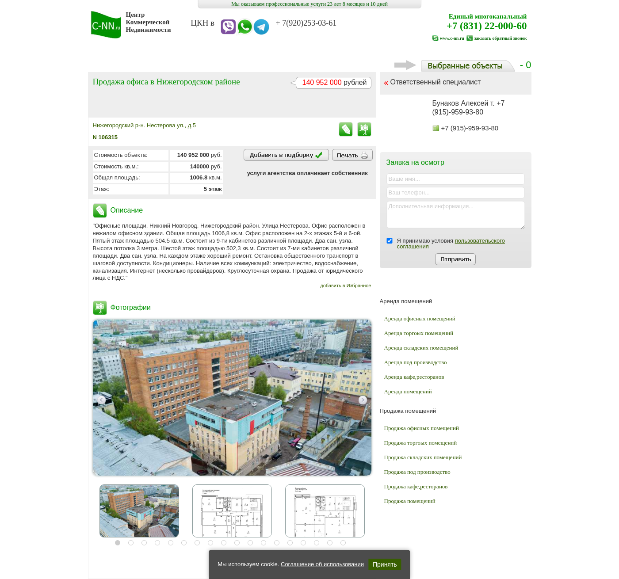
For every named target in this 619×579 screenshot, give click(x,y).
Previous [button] (101, 400)
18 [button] (343, 542)
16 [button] (316, 542)
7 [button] (197, 542)
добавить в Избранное (345, 285)
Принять (385, 564)
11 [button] (250, 542)
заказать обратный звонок (500, 38)
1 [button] (117, 542)
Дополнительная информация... (455, 215)
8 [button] (210, 542)
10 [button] (237, 542)
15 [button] (303, 542)
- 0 (462, 64)
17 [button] (329, 542)
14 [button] (290, 542)
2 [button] (131, 542)
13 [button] (276, 542)
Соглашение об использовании (322, 564)
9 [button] (223, 542)
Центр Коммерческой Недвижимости (148, 22)
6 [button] (184, 542)
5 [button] (170, 542)
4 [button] (157, 542)
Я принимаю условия (451, 243)
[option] (232, 398)
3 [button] (144, 542)
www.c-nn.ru (452, 38)
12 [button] (263, 542)
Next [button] (363, 400)
